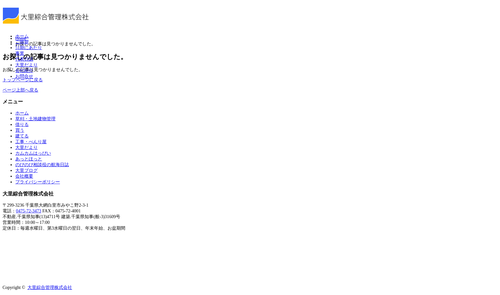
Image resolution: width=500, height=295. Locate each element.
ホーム (22, 36)
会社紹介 (24, 70)
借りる (22, 124)
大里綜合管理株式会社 (49, 287)
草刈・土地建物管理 (35, 118)
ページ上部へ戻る (20, 90)
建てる (22, 136)
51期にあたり (28, 47)
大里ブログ (26, 170)
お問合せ (24, 76)
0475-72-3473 (28, 211)
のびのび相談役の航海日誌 (42, 164)
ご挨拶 (22, 42)
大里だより (26, 65)
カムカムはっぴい (33, 153)
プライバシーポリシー (37, 182)
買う (19, 130)
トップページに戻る (23, 79)
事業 (19, 53)
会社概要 (24, 176)
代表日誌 (24, 59)
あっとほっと (28, 159)
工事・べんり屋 (31, 141)
